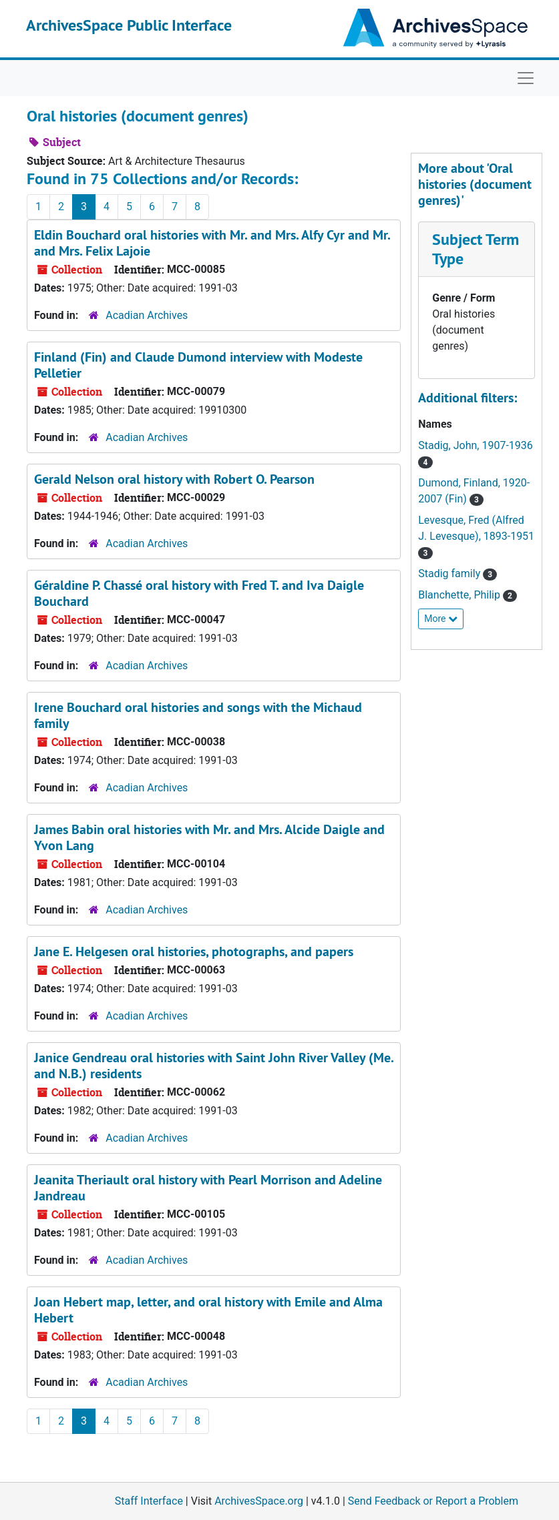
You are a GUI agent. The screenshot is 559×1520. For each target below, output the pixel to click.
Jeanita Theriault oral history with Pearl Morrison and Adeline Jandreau (208, 1187)
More (440, 618)
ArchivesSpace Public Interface (129, 25)
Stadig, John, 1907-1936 (475, 445)
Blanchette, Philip (460, 595)
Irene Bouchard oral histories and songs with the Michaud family (198, 715)
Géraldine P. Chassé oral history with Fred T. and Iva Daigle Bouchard (199, 593)
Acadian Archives (147, 315)
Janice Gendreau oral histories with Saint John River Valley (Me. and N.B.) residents (213, 1065)
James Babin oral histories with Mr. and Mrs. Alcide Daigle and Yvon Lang (209, 837)
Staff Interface (149, 1501)
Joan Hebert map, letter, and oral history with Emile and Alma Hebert (208, 1309)
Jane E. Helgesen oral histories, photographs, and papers (193, 951)
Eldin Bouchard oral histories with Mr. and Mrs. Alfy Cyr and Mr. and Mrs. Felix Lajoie (212, 243)
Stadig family (450, 573)
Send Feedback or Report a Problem (433, 1501)
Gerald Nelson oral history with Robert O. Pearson (174, 479)
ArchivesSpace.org (258, 1501)
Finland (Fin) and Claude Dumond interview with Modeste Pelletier (198, 365)
